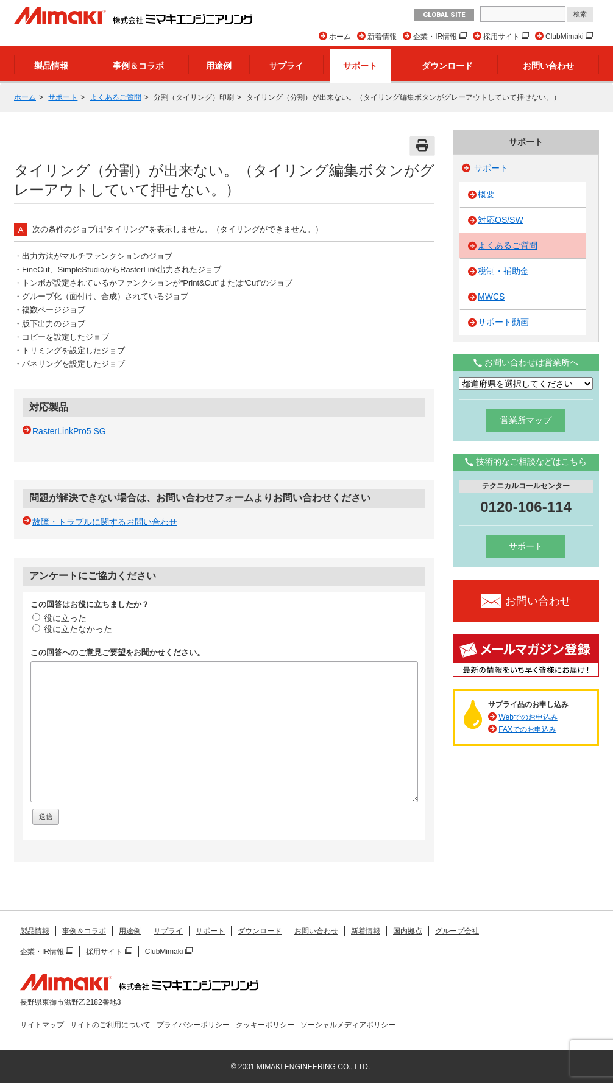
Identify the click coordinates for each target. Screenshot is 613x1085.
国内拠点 (407, 931)
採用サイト (502, 36)
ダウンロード (447, 66)
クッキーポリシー (265, 1024)
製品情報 (51, 66)
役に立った (59, 618)
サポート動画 (503, 322)
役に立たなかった (72, 629)
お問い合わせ (548, 66)
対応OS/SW (500, 220)
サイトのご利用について (110, 1024)
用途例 (219, 66)
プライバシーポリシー (193, 1024)
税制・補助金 (503, 271)
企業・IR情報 (436, 36)
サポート (360, 66)
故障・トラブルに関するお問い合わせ (104, 522)
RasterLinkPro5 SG (69, 431)
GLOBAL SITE (444, 15)
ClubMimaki (565, 36)
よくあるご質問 (115, 97)
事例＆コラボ (138, 66)
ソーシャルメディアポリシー (347, 1024)
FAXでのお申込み (527, 729)
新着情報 (382, 36)
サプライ (286, 66)
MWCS (491, 296)
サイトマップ (42, 1024)
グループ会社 (457, 931)
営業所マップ (525, 420)
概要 (486, 194)
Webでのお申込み (527, 717)
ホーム (340, 36)
